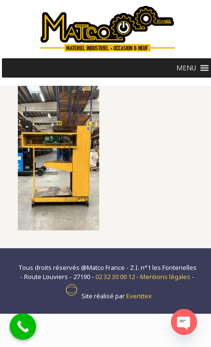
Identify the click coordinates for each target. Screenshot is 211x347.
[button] (186, 68)
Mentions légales (165, 276)
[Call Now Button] (23, 326)
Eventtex (139, 296)
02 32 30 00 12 (115, 276)
